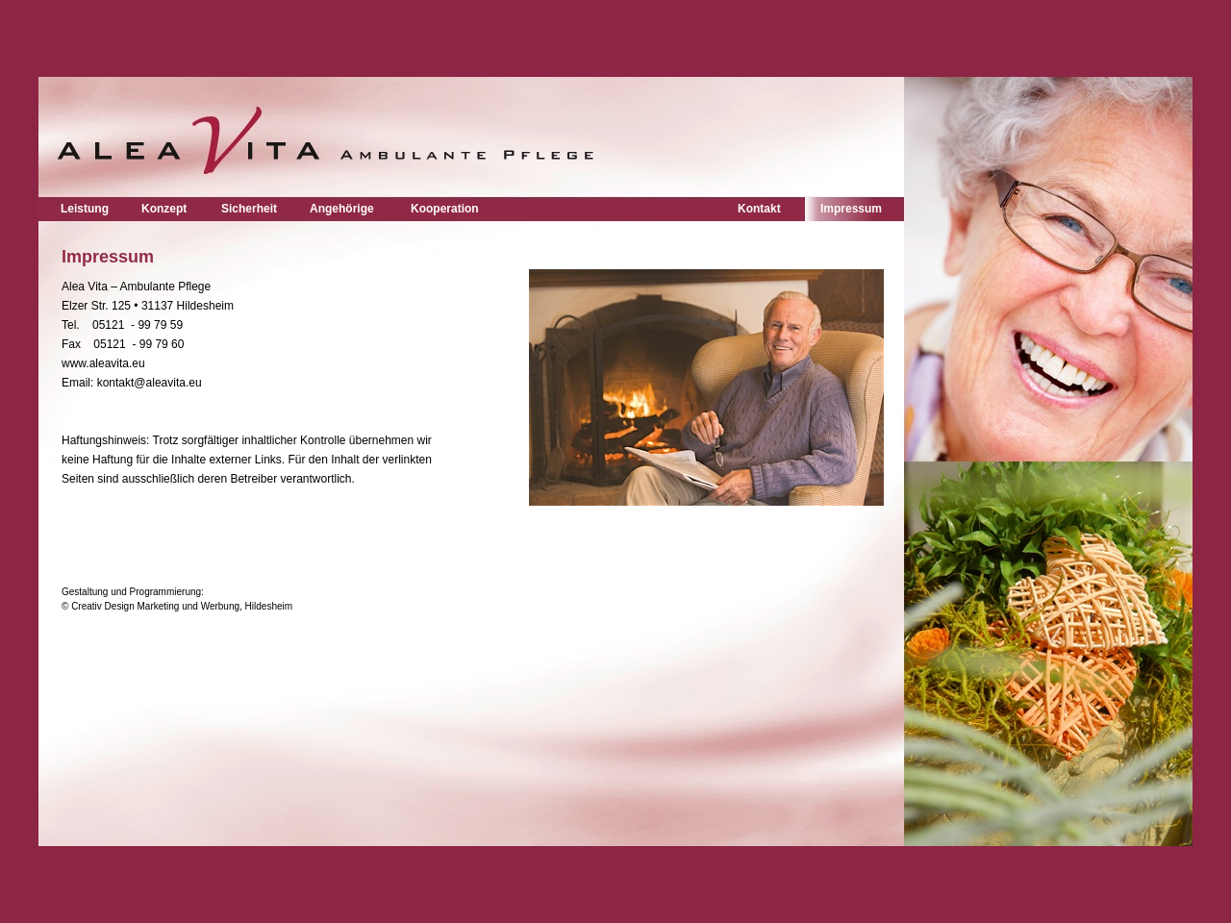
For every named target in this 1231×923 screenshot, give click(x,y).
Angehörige (342, 208)
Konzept (164, 208)
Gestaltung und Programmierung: (133, 591)
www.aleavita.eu (103, 363)
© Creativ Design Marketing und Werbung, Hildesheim (178, 606)
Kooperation (445, 208)
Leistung (85, 208)
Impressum (851, 208)
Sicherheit (249, 208)
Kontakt (759, 208)
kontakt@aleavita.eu (147, 382)
